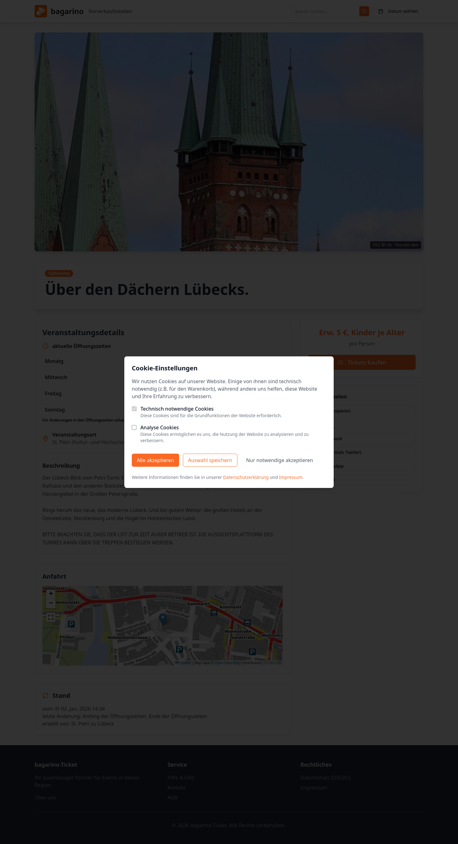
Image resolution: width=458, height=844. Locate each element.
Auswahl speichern (210, 460)
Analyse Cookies (159, 427)
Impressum (291, 477)
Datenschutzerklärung (246, 477)
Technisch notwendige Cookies (177, 408)
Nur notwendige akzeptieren (279, 460)
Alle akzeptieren (155, 460)
